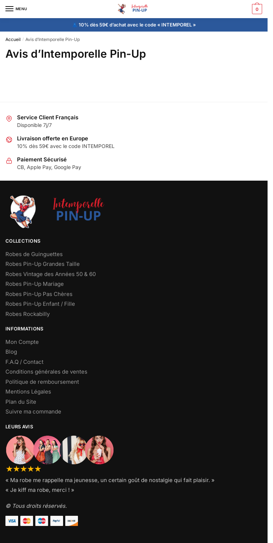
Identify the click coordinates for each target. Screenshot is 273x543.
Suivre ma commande (33, 411)
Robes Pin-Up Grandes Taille (42, 263)
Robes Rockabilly (27, 313)
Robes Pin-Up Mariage (34, 283)
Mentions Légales (28, 391)
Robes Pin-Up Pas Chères (39, 294)
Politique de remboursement (42, 381)
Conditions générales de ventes (46, 371)
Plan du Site (20, 401)
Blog (11, 351)
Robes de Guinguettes (34, 254)
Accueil (13, 39)
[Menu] (16, 9)
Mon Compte (22, 341)
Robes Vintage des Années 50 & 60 (50, 274)
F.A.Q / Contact (24, 361)
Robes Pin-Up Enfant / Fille (40, 303)
